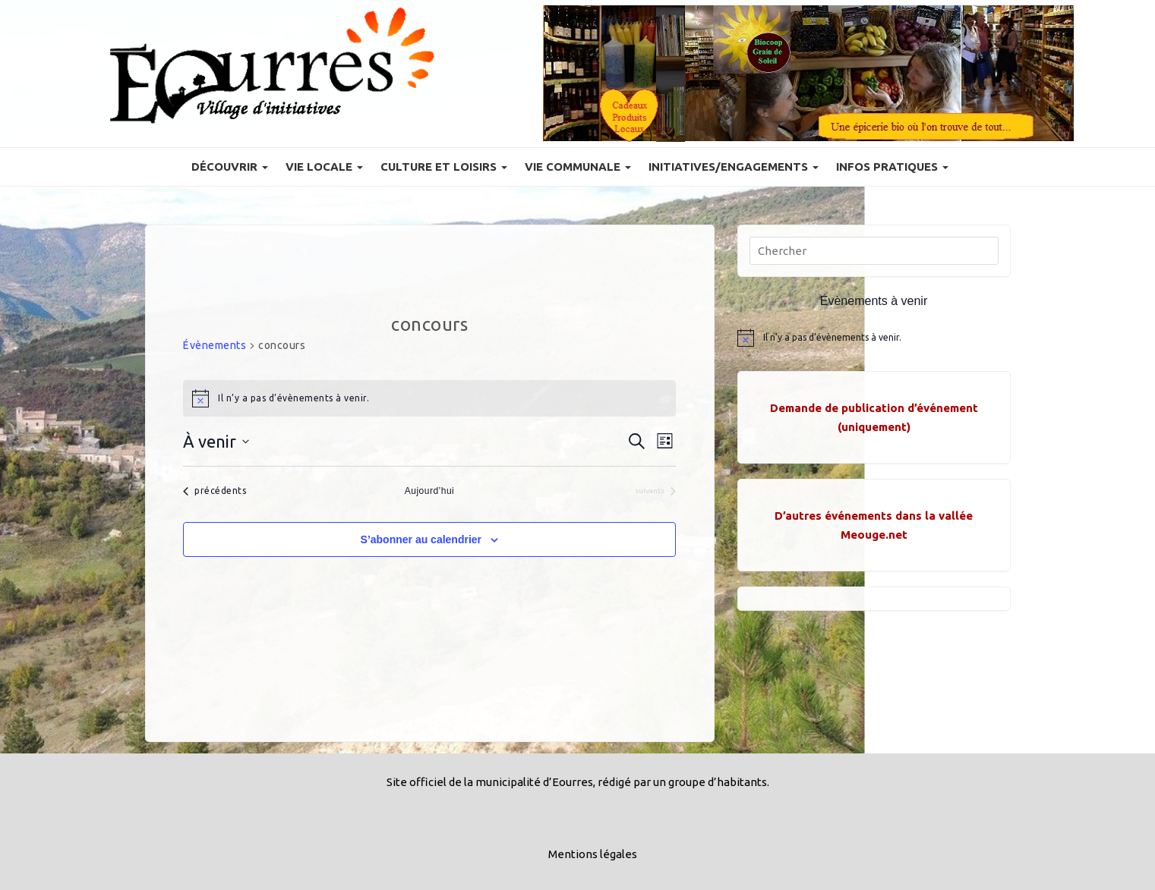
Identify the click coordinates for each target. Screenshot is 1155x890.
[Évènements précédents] (214, 491)
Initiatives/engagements (734, 166)
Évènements (214, 345)
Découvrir (229, 166)
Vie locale (324, 166)
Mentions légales (592, 854)
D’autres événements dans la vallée (874, 515)
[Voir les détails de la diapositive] (809, 73)
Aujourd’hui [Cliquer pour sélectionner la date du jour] (430, 491)
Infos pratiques (892, 166)
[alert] (429, 398)
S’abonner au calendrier (421, 539)
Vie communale (578, 166)
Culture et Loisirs (443, 166)
